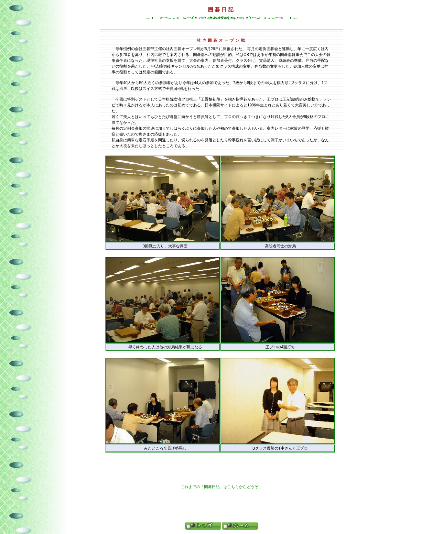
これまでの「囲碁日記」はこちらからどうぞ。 (221, 487)
